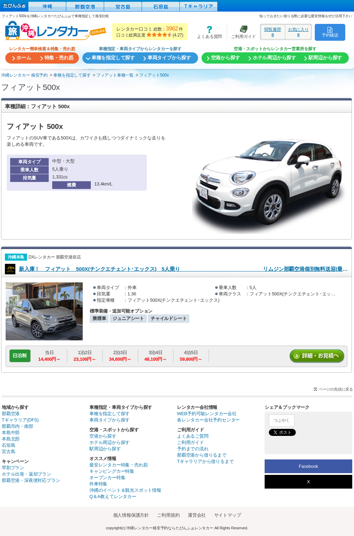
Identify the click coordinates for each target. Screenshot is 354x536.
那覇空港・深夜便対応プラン (31, 480)
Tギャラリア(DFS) (20, 420)
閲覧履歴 (272, 32)
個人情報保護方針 (131, 515)
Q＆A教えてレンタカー (112, 496)
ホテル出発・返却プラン (26, 474)
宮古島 (8, 451)
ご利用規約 (168, 515)
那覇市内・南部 (17, 426)
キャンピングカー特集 (111, 471)
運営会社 (197, 515)
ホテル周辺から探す (109, 442)
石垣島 (8, 445)
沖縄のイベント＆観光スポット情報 (125, 490)
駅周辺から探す (105, 448)
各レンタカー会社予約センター (208, 420)
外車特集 (98, 483)
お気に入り (298, 32)
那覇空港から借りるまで (201, 455)
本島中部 (11, 432)
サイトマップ (227, 515)
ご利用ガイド (241, 32)
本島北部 (11, 439)
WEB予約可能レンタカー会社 (207, 413)
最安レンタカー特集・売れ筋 (118, 465)
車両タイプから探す (109, 420)
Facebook (308, 466)
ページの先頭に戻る (336, 389)
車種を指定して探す (109, 413)
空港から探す (102, 436)
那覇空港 (11, 413)
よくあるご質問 (193, 436)
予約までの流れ (193, 448)
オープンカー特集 (107, 477)
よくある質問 (207, 32)
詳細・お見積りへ (317, 356)
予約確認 (330, 32)
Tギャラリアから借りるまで (205, 461)
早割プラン (13, 467)
